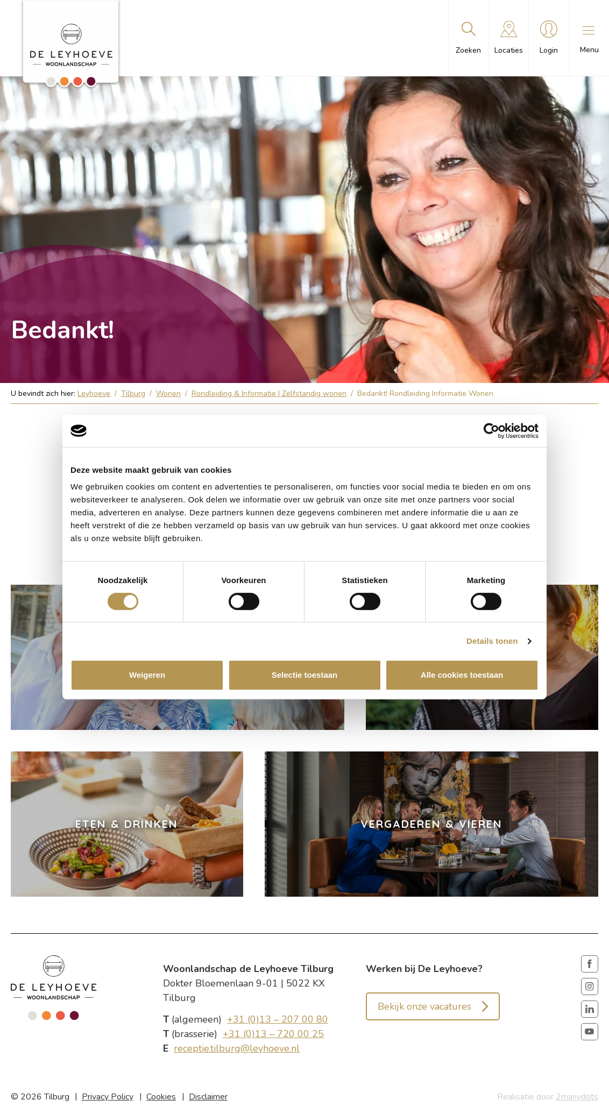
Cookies (161, 1097)
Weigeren (147, 674)
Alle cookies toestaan (462, 674)
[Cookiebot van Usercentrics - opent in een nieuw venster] (491, 431)
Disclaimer (208, 1097)
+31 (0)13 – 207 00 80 (277, 1019)
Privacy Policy (107, 1097)
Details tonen (492, 640)
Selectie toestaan (305, 674)
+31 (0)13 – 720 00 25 (273, 1033)
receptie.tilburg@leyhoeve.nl (237, 1048)
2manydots (577, 1097)
